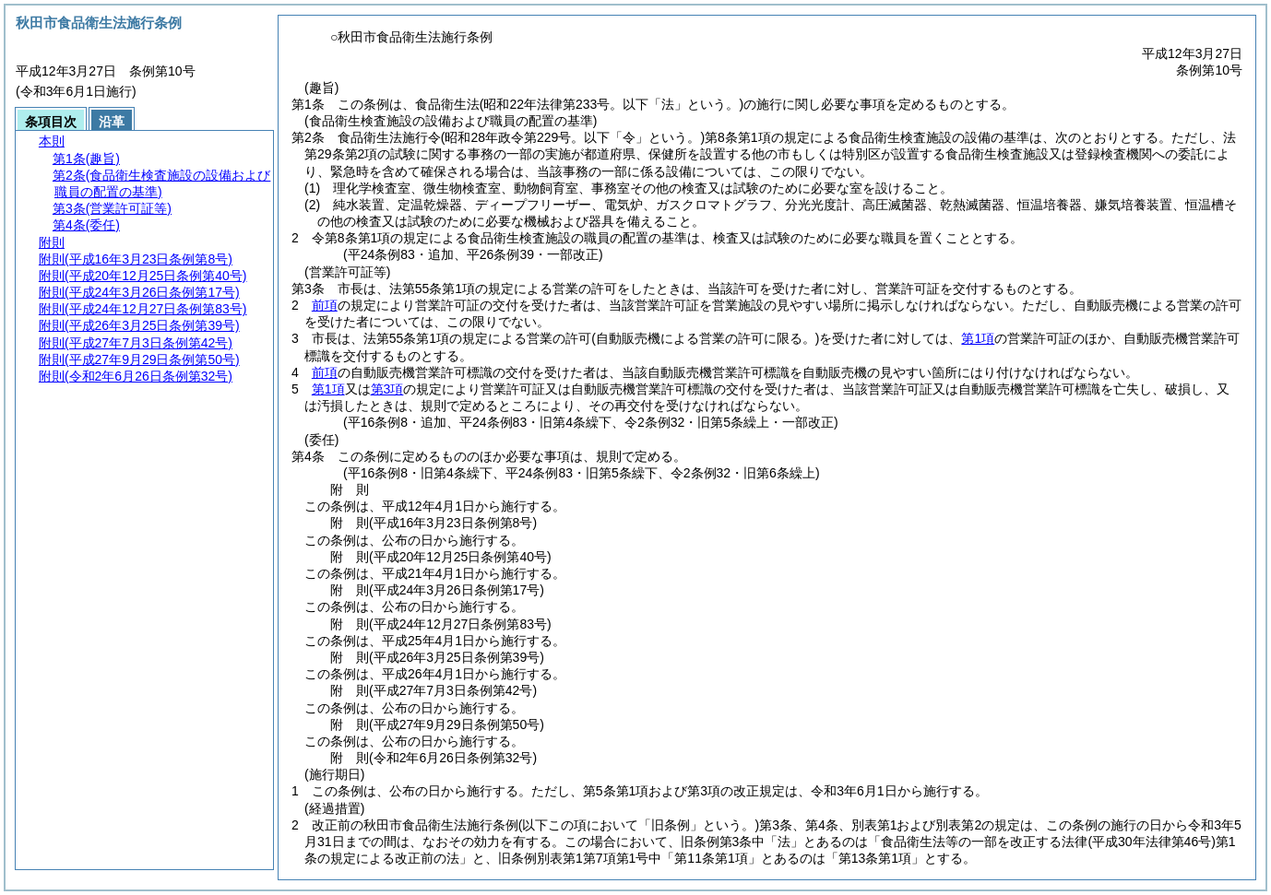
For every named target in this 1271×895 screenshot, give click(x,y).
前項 (325, 305)
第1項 (977, 338)
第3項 (387, 389)
